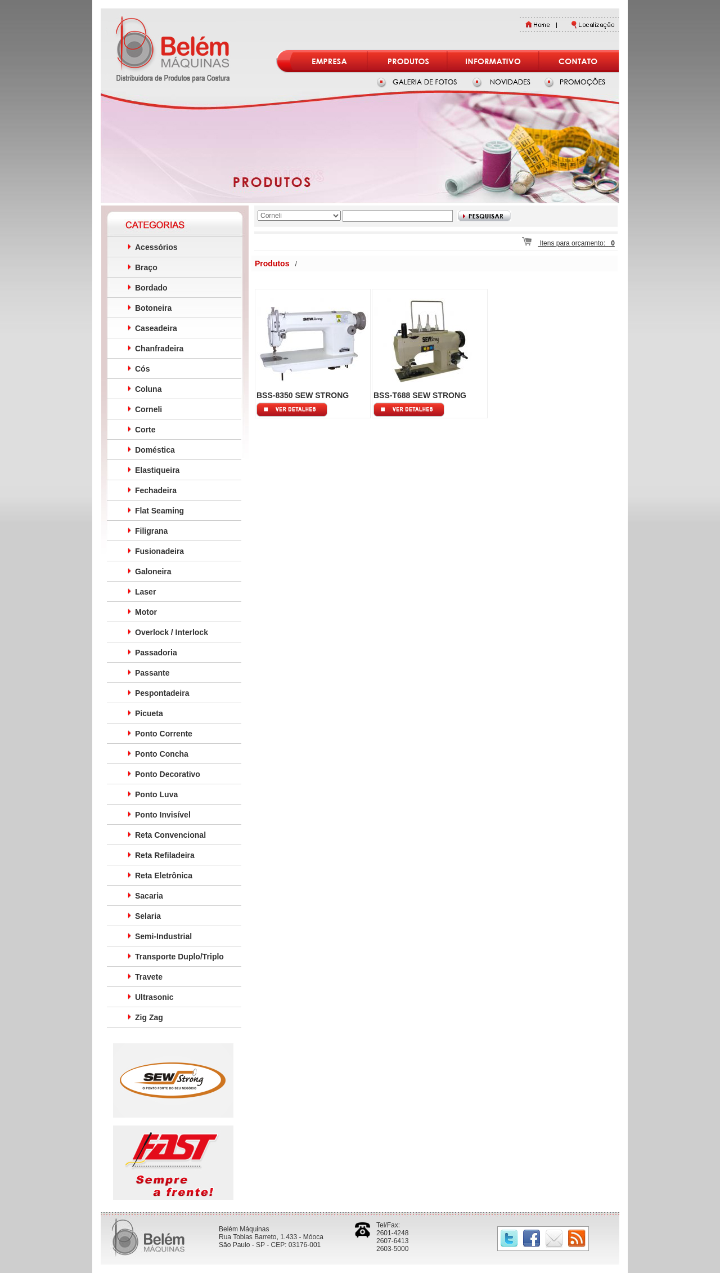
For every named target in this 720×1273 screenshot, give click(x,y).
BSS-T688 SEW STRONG (420, 395)
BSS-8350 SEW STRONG (302, 395)
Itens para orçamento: (568, 243)
